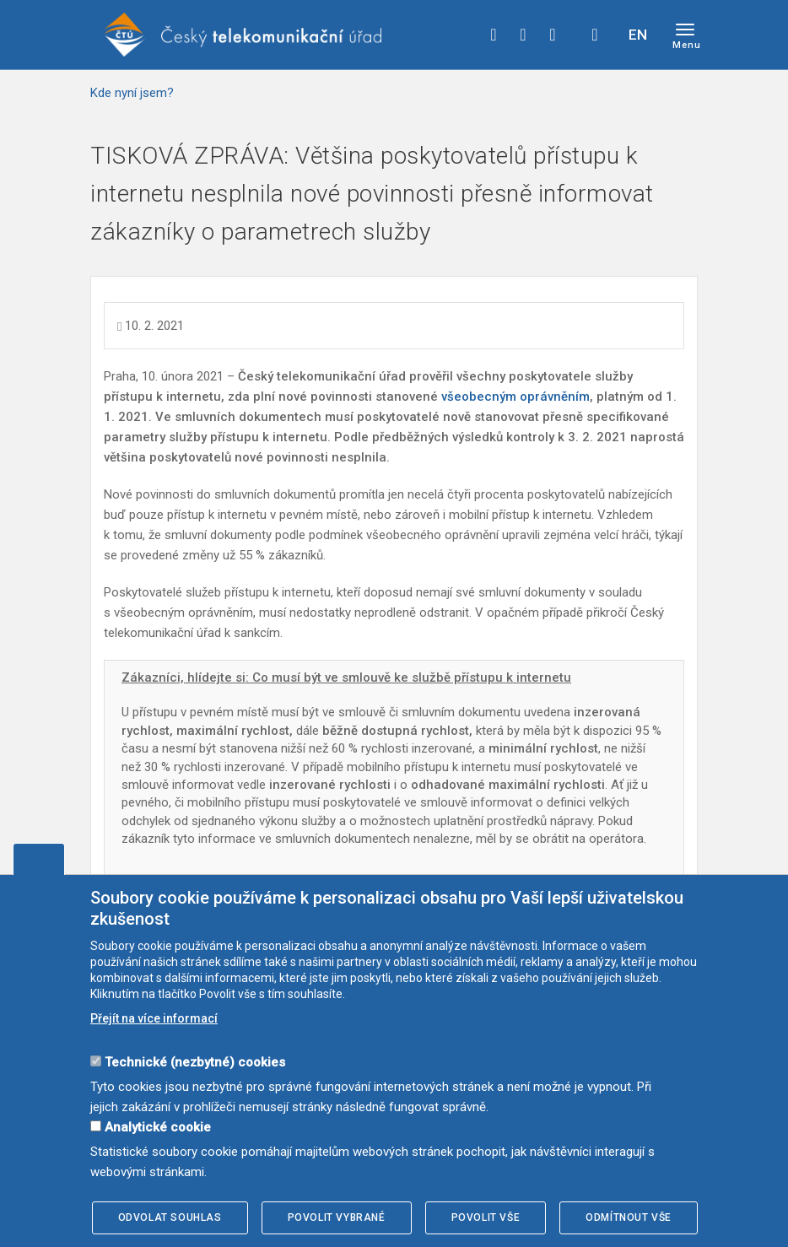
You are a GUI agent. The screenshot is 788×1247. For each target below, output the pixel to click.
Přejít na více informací (154, 1018)
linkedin (552, 34)
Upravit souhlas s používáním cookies (39, 859)
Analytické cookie (158, 1127)
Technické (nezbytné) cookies (195, 1062)
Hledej (594, 34)
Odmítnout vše (629, 1217)
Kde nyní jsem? (132, 92)
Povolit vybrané (337, 1217)
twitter (523, 34)
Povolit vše (486, 1217)
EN (638, 34)
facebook (493, 34)
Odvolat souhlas (170, 1217)
